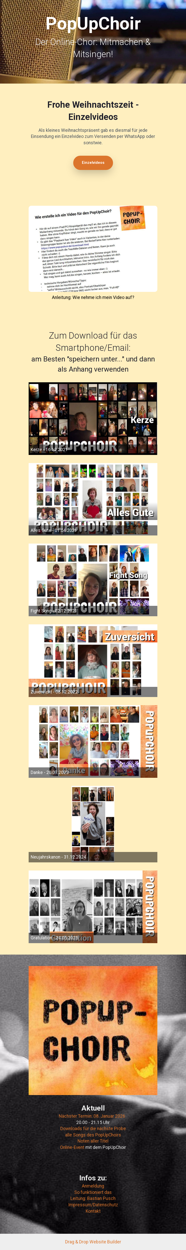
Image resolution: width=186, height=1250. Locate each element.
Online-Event (72, 1147)
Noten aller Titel (93, 1141)
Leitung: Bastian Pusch (93, 1198)
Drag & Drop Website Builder (93, 1241)
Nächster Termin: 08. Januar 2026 (92, 1116)
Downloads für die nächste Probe (93, 1128)
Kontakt (93, 1211)
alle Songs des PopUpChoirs (93, 1134)
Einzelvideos (93, 163)
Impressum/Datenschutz (93, 1204)
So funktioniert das (93, 1192)
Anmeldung (93, 1186)
